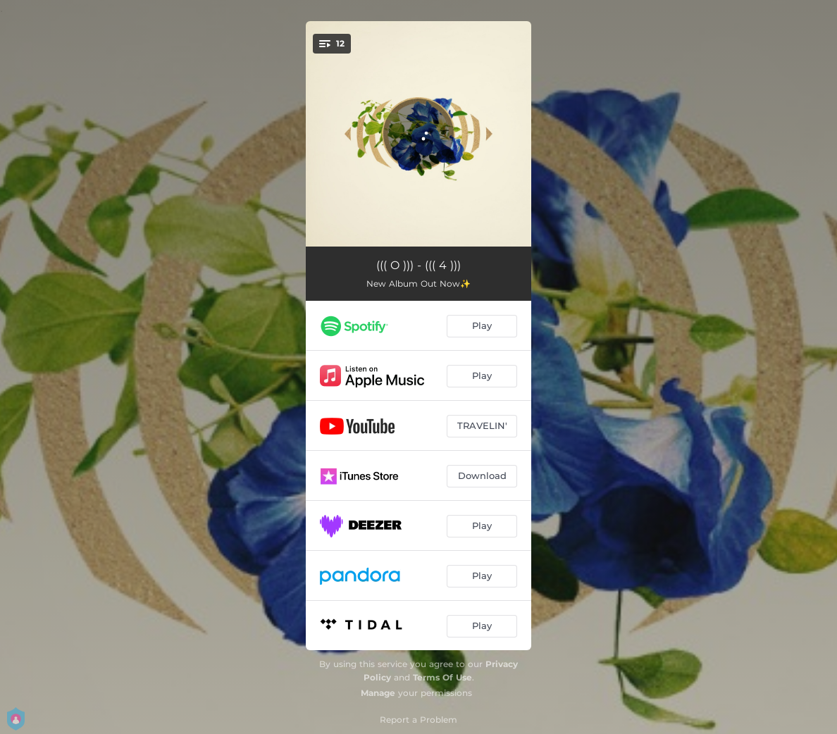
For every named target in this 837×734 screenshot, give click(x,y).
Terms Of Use (442, 677)
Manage (378, 693)
